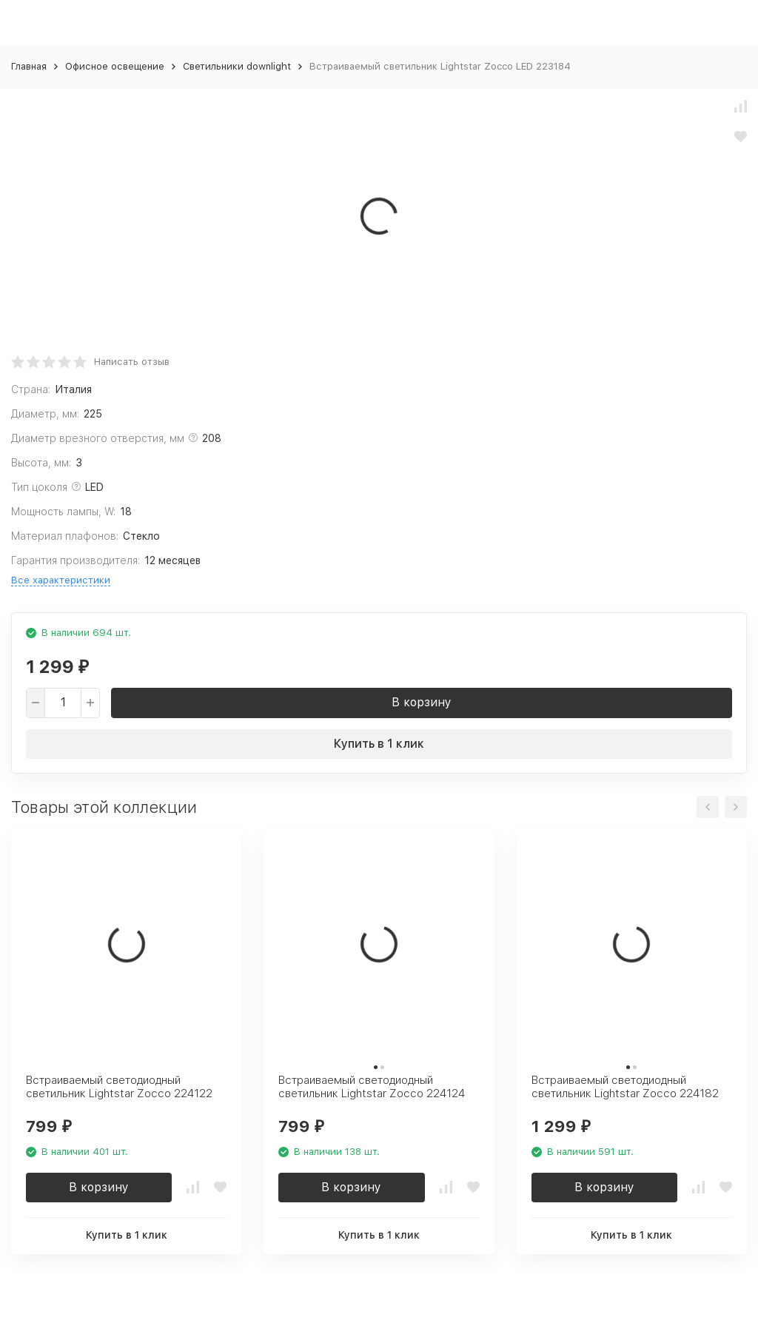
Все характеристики (60, 580)
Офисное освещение (114, 66)
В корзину (422, 702)
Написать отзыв (132, 361)
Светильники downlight (237, 66)
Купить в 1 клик (379, 744)
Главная (29, 66)
